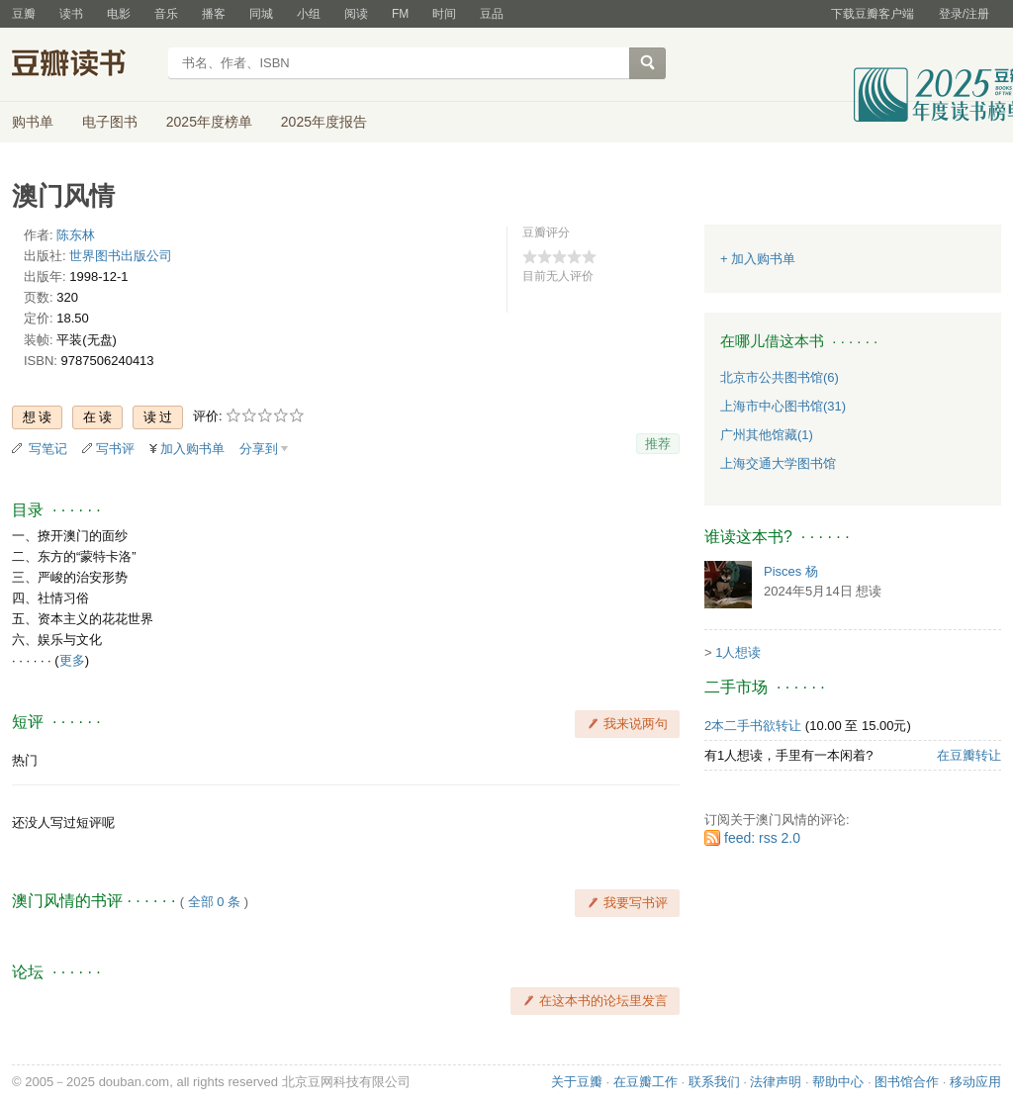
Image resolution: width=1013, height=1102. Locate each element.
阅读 (356, 14)
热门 (25, 760)
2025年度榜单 (209, 122)
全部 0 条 (214, 901)
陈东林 (75, 235)
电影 (119, 14)
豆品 (492, 14)
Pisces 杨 (791, 571)
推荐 (658, 443)
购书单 (32, 122)
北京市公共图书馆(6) (779, 377)
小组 (309, 14)
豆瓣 (24, 14)
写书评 (115, 448)
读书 (71, 14)
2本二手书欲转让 (752, 725)
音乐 (166, 14)
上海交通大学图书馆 (778, 463)
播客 (214, 14)
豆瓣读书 (83, 65)
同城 (261, 14)
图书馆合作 (907, 1081)
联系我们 (714, 1081)
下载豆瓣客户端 (872, 14)
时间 (444, 14)
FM (400, 14)
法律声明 (775, 1081)
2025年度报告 (324, 122)
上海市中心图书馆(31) (783, 406)
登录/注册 (964, 14)
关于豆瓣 (576, 1081)
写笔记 (48, 448)
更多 (72, 660)
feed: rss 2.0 (762, 838)
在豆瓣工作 (645, 1081)
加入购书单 (192, 448)
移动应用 (975, 1081)
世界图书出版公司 (120, 255)
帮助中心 (838, 1081)
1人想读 (738, 652)
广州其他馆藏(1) (766, 434)
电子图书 (110, 122)
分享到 (258, 448)
